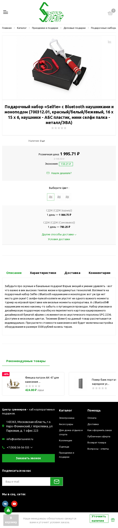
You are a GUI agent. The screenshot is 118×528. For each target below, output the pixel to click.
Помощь (94, 410)
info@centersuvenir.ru (20, 439)
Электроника (66, 417)
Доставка (93, 424)
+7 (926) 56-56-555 (18, 447)
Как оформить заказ (99, 430)
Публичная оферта (98, 436)
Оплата (91, 417)
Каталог (65, 410)
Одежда (64, 446)
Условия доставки (59, 239)
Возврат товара (96, 442)
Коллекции (65, 440)
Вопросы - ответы (98, 448)
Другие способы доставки (59, 234)
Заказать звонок (28, 458)
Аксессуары (66, 424)
